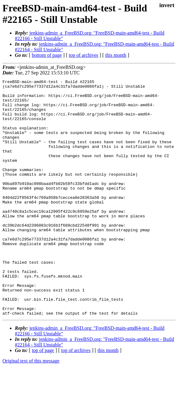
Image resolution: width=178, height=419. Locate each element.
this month (115, 55)
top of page (43, 397)
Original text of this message (30, 408)
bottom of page (47, 55)
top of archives (83, 55)
